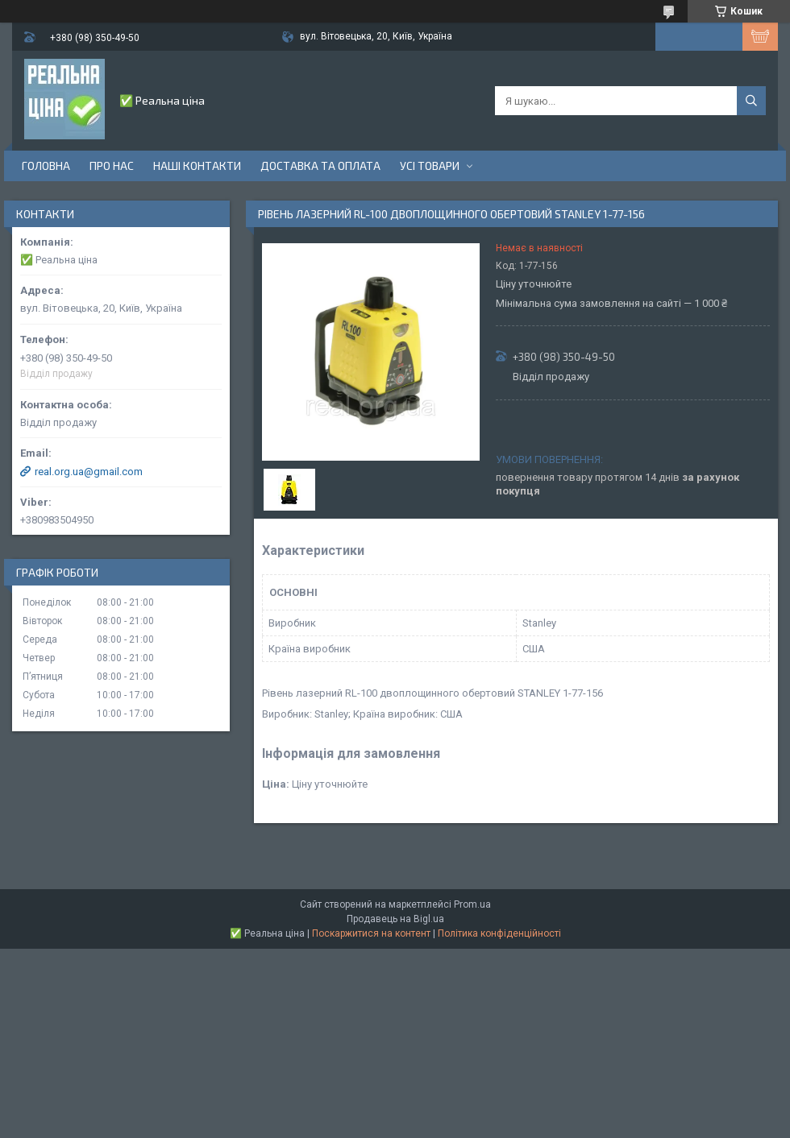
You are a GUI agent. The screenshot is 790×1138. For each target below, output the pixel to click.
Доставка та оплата (320, 165)
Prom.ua (472, 904)
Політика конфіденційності (499, 933)
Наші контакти (197, 165)
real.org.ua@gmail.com (89, 472)
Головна (46, 165)
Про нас (111, 165)
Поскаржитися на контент (371, 933)
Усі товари (429, 165)
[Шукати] (751, 100)
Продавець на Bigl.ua (395, 919)
